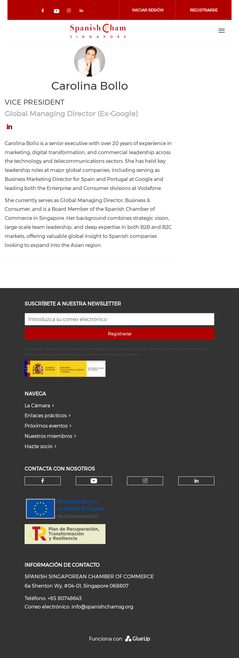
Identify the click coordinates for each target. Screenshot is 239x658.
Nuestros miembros (48, 436)
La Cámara (37, 406)
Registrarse (119, 334)
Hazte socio (39, 446)
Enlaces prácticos (46, 416)
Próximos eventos (46, 426)
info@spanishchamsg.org (102, 607)
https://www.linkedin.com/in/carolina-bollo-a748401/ (9, 126)
